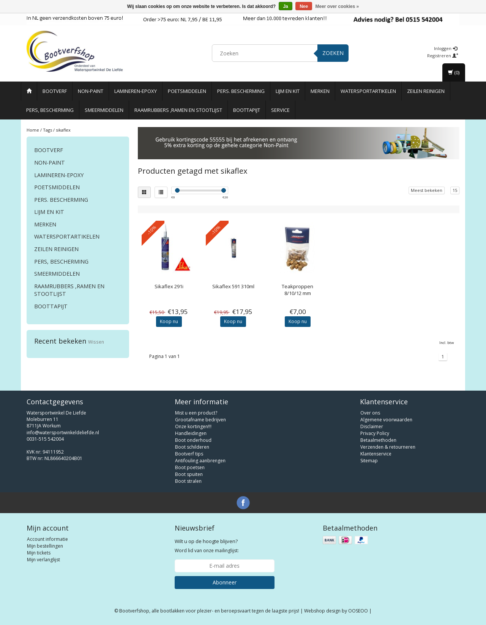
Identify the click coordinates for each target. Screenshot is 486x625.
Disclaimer (371, 426)
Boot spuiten (189, 474)
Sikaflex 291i (169, 286)
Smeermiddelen (104, 110)
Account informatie (47, 539)
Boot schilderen (192, 447)
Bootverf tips (189, 454)
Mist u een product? (196, 413)
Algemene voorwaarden (386, 419)
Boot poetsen (190, 467)
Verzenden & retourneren (387, 447)
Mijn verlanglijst (43, 559)
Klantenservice (375, 454)
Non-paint (90, 91)
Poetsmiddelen (187, 91)
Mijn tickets (38, 553)
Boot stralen (188, 481)
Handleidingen (191, 433)
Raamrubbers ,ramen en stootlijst (178, 110)
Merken (320, 91)
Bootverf (55, 91)
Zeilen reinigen (426, 91)
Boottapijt (246, 110)
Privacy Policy (374, 433)
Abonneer (225, 582)
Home (33, 130)
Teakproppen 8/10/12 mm (297, 290)
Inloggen (445, 48)
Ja (285, 6)
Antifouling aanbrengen (200, 460)
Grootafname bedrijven (200, 419)
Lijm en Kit (288, 91)
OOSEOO (358, 611)
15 (455, 190)
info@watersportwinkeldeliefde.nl (63, 432)
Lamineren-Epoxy (135, 91)
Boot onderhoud (193, 440)
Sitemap (369, 460)
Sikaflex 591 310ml (233, 286)
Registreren (442, 55)
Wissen (96, 342)
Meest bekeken (426, 190)
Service (280, 110)
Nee (304, 6)
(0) (453, 72)
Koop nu (169, 321)
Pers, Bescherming (50, 110)
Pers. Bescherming (241, 91)
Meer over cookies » (337, 6)
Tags (47, 130)
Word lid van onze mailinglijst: (207, 546)
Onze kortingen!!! (193, 426)
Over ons (370, 413)
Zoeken (333, 53)
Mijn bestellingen (45, 546)
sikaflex (63, 130)
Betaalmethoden (378, 440)
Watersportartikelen (368, 91)
